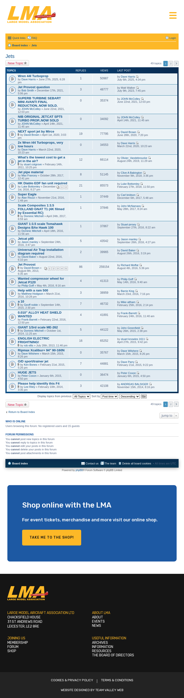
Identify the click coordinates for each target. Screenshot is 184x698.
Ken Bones (30, 364)
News (96, 626)
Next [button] (176, 63)
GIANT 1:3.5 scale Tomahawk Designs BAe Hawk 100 (40, 225)
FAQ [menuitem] (34, 37)
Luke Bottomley (30, 186)
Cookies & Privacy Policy (72, 680)
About (97, 617)
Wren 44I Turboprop (33, 76)
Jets (10, 56)
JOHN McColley (31, 108)
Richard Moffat (129, 265)
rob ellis (28, 345)
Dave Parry (127, 361)
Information (102, 647)
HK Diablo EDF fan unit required (42, 183)
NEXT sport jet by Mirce (36, 131)
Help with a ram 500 (33, 290)
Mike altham (128, 302)
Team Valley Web (109, 690)
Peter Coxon (28, 375)
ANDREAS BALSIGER (134, 384)
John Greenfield (130, 327)
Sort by (105, 396)
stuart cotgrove (33, 164)
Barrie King (127, 290)
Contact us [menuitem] (92, 463)
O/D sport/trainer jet (33, 361)
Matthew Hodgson (32, 293)
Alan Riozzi (28, 197)
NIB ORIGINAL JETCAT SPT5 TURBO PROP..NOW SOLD (40, 118)
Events (98, 621)
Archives (100, 643)
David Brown (31, 134)
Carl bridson (128, 194)
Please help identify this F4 (38, 383)
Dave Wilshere (30, 353)
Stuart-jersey (128, 224)
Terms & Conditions (117, 680)
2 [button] (171, 63)
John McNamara (131, 205)
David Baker (28, 256)
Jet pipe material (30, 172)
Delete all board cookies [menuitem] (136, 463)
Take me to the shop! (52, 537)
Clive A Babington (131, 172)
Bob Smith (27, 90)
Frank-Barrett (29, 319)
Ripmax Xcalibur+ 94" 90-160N (41, 350)
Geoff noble (31, 304)
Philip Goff (27, 285)
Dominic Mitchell (34, 216)
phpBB (79, 470)
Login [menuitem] (172, 37)
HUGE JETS (27, 372)
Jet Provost (26, 264)
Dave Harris (28, 79)
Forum (12, 647)
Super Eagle (27, 194)
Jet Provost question (34, 87)
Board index (20, 463)
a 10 (21, 301)
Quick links (18, 37)
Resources (101, 651)
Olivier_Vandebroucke (134, 157)
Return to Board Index (21, 411)
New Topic (15, 63)
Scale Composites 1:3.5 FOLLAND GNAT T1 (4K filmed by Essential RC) (41, 209)
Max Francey (29, 175)
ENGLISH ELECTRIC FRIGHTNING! (33, 340)
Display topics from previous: (63, 396)
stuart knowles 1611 (133, 339)
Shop (11, 651)
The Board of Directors (113, 655)
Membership (17, 643)
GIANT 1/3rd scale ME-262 (38, 327)
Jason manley (29, 241)
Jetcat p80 (26, 238)
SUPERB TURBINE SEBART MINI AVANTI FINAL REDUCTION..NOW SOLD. (39, 101)
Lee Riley (29, 386)
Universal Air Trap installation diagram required (40, 251)
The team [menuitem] (110, 463)
